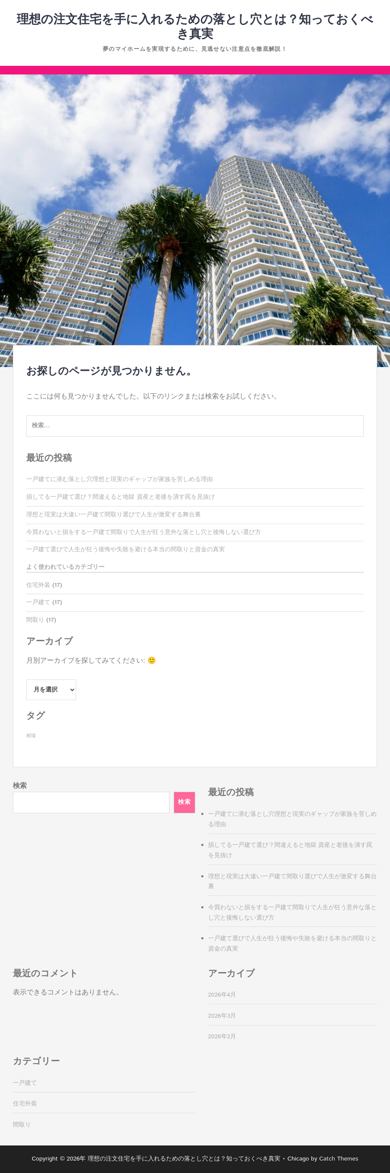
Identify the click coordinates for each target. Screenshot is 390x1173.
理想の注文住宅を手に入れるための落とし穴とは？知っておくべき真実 (195, 27)
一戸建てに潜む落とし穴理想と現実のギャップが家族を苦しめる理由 (119, 479)
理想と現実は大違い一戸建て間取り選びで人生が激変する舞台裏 (113, 514)
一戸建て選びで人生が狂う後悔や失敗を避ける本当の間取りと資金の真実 (125, 549)
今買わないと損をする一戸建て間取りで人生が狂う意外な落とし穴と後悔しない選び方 (143, 532)
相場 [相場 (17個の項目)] (31, 735)
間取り (35, 620)
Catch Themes (338, 1158)
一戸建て (38, 602)
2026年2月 (222, 1036)
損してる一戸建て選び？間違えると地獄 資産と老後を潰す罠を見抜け (120, 497)
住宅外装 (38, 585)
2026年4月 (222, 995)
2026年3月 (222, 1016)
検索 (20, 786)
